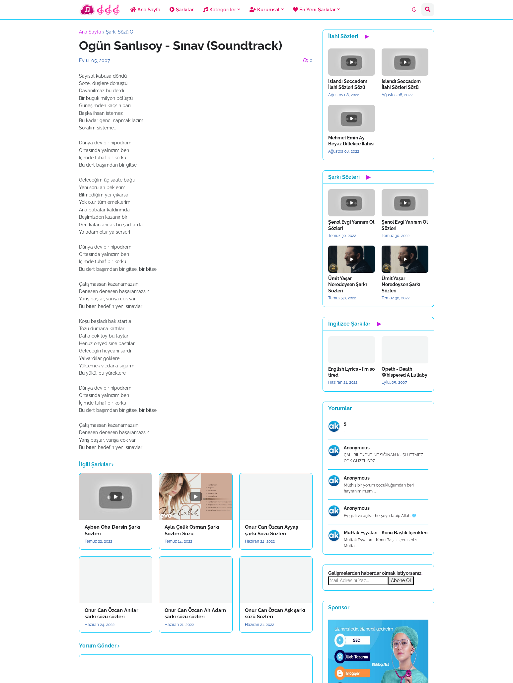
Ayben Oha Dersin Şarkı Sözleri (112, 530)
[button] (414, 9)
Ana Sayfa (90, 32)
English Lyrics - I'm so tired (351, 372)
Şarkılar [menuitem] (182, 10)
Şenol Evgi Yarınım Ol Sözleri (351, 225)
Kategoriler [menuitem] (219, 10)
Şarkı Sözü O (119, 32)
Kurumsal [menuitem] (265, 10)
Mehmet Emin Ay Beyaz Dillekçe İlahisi (351, 140)
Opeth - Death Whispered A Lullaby (404, 372)
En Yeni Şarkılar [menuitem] (314, 10)
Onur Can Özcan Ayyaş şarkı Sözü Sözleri (271, 530)
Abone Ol (401, 580)
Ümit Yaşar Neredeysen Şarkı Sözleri (347, 284)
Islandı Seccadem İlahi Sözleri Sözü (347, 84)
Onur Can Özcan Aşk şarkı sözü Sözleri (275, 613)
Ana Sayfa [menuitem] (145, 10)
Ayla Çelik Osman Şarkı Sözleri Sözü (192, 530)
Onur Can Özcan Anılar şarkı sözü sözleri (111, 613)
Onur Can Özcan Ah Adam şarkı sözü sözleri (195, 613)
